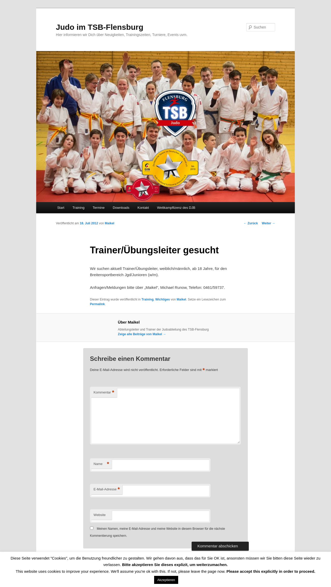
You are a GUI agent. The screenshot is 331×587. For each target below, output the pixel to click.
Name (101, 464)
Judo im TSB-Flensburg (99, 27)
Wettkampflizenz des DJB (176, 208)
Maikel (109, 223)
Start (60, 208)
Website (100, 515)
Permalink (97, 304)
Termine (98, 208)
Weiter (268, 223)
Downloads (121, 208)
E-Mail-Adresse (107, 489)
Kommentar (104, 392)
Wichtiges (162, 299)
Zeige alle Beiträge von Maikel (142, 334)
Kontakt (143, 208)
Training (78, 208)
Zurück (251, 223)
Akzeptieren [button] (166, 580)
